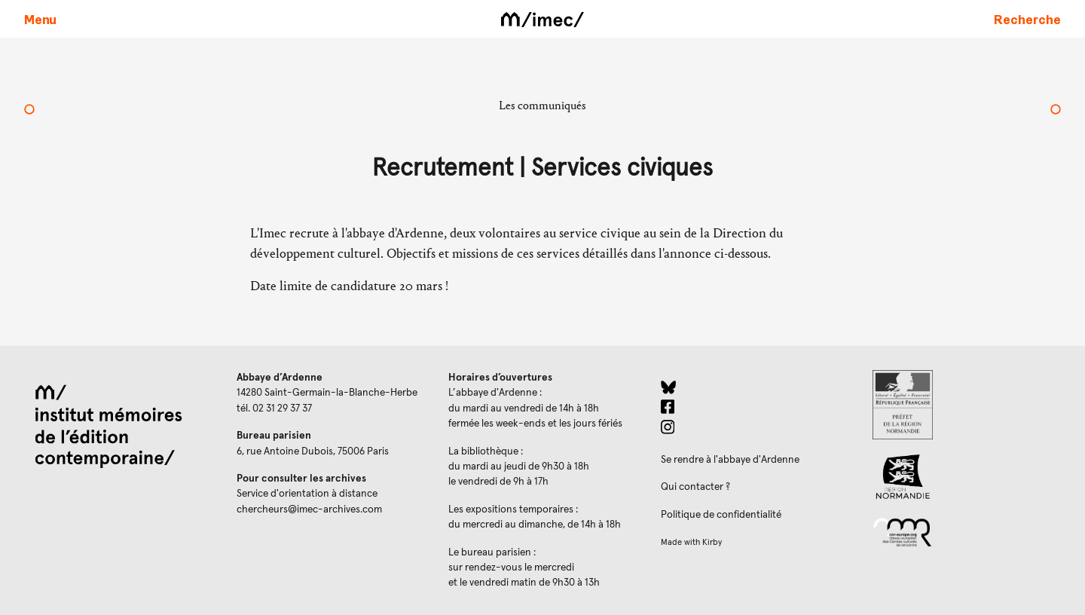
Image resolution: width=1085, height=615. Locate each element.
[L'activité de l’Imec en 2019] (1055, 111)
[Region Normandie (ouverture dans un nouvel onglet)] (967, 476)
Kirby (712, 542)
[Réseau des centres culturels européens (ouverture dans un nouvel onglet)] (967, 531)
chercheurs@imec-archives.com (309, 509)
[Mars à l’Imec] (29, 111)
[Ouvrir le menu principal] (40, 19)
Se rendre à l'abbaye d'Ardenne (730, 459)
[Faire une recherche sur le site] (1027, 19)
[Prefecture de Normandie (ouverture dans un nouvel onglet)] (967, 404)
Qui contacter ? (695, 487)
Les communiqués (542, 105)
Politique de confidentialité (721, 514)
